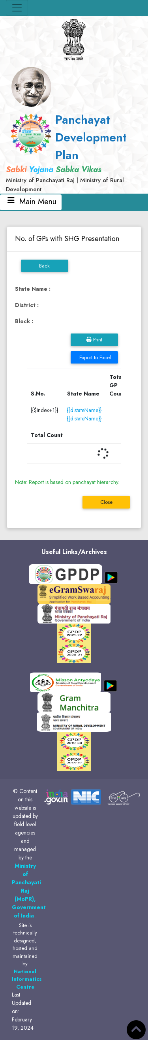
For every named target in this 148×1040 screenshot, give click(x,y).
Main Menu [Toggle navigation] (30, 202)
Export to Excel (94, 357)
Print (94, 339)
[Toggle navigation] (17, 8)
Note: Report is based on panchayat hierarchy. (67, 482)
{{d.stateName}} (84, 410)
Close (106, 502)
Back (44, 265)
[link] (74, 152)
